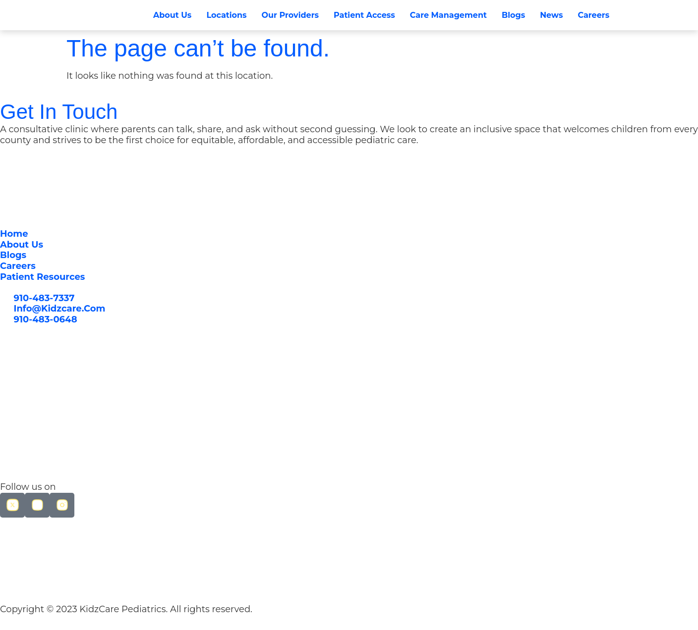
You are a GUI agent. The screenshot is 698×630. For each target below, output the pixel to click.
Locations (226, 15)
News (551, 15)
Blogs (513, 15)
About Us (172, 15)
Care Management (448, 15)
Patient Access (364, 15)
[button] (636, 15)
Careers (593, 15)
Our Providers (290, 15)
